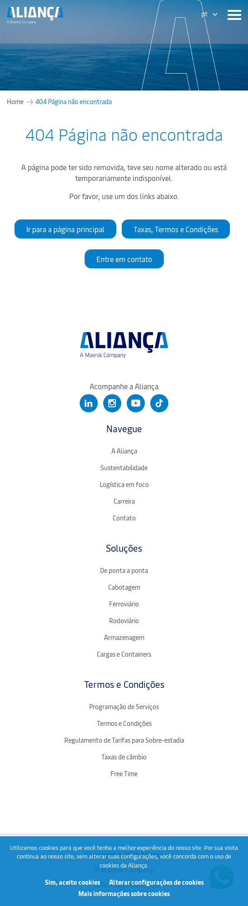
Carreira (124, 501)
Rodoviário (124, 620)
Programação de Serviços (124, 706)
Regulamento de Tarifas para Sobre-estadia (124, 740)
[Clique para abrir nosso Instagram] (112, 403)
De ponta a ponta (124, 570)
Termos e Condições (124, 684)
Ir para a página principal (65, 229)
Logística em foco (124, 484)
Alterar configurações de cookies (156, 882)
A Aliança (124, 451)
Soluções (124, 548)
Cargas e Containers (124, 654)
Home (15, 102)
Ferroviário (124, 604)
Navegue (124, 428)
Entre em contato (124, 259)
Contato (124, 518)
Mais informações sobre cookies (124, 893)
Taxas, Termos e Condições (176, 229)
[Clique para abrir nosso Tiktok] (159, 403)
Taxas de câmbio (124, 757)
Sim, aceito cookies (72, 882)
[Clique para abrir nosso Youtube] (136, 403)
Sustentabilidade (124, 467)
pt (204, 14)
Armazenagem (124, 637)
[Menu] (232, 15)
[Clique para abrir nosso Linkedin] (89, 403)
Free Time (124, 773)
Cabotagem (124, 587)
